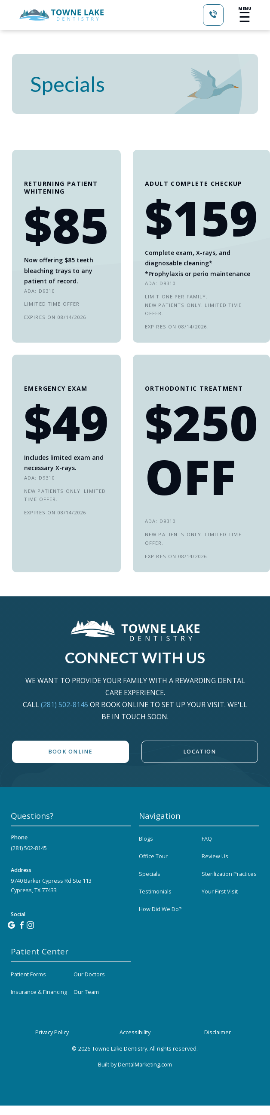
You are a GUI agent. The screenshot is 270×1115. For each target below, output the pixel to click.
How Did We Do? (160, 926)
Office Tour (153, 873)
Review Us (215, 873)
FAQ (207, 855)
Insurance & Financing (39, 1008)
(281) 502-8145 (65, 704)
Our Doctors (89, 991)
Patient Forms (28, 991)
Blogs (146, 855)
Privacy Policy (52, 1033)
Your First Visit (220, 908)
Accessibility (135, 1033)
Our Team (86, 1008)
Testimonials (155, 908)
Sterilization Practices (229, 890)
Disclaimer (217, 1033)
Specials (149, 890)
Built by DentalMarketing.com (135, 1064)
